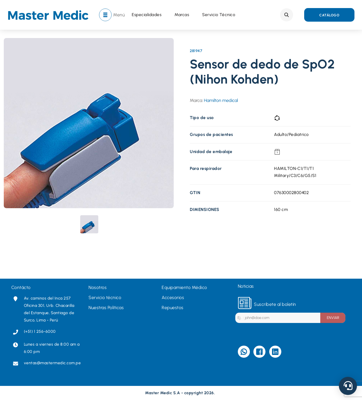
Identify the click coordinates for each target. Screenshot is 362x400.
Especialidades (146, 15)
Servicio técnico (218, 15)
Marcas (181, 15)
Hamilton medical (221, 100)
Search (286, 14)
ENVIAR (333, 317)
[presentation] (89, 224)
